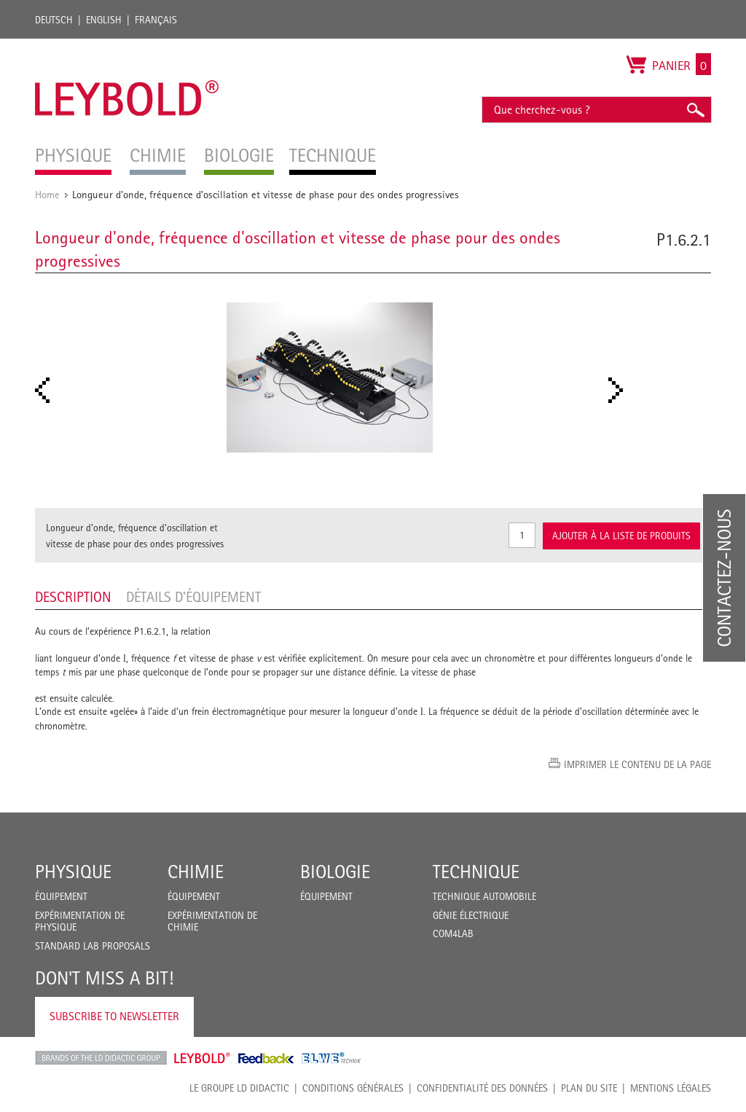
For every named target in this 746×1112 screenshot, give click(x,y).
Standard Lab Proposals (92, 946)
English (104, 20)
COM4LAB (453, 933)
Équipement (61, 896)
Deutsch (54, 20)
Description (73, 597)
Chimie (196, 871)
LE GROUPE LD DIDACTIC (239, 1088)
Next (620, 390)
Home (47, 194)
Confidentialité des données (482, 1088)
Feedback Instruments (266, 1058)
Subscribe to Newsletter (114, 1016)
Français (156, 20)
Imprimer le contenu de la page (637, 764)
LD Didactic (101, 1058)
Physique (73, 871)
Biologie (335, 871)
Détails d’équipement (193, 597)
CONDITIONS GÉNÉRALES (353, 1088)
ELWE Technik (331, 1058)
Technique (476, 871)
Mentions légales (670, 1088)
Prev (46, 390)
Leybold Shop (202, 1058)
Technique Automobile (484, 896)
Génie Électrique (471, 915)
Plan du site (589, 1088)
